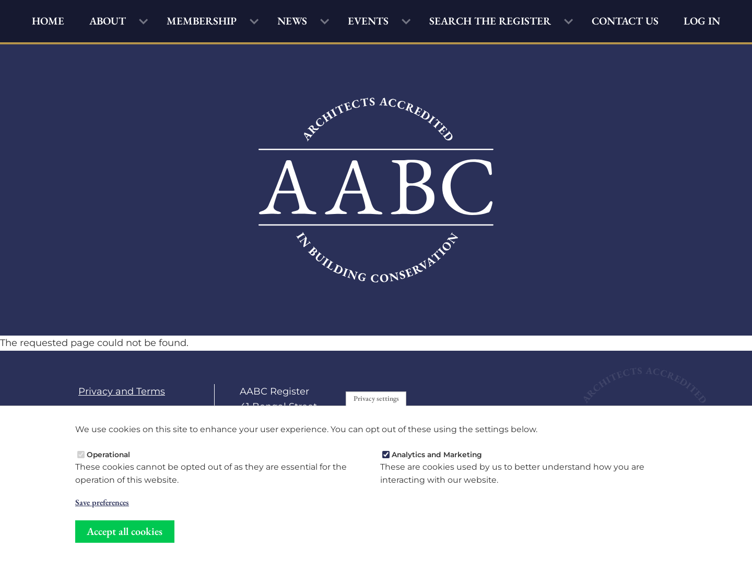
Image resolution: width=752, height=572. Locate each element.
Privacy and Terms (121, 391)
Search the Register (490, 21)
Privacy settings (376, 398)
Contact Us (625, 21)
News (292, 21)
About (107, 21)
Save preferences (102, 502)
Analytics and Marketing (437, 454)
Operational (108, 454)
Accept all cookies (124, 531)
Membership (202, 21)
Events (368, 21)
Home (48, 21)
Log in (702, 21)
